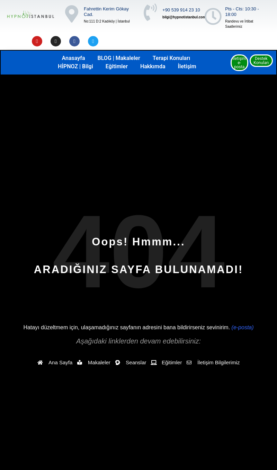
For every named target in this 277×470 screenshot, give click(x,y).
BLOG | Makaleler (119, 58)
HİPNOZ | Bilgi (75, 66)
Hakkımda (153, 66)
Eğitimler (117, 66)
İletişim (187, 66)
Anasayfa (73, 58)
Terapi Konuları (171, 58)
